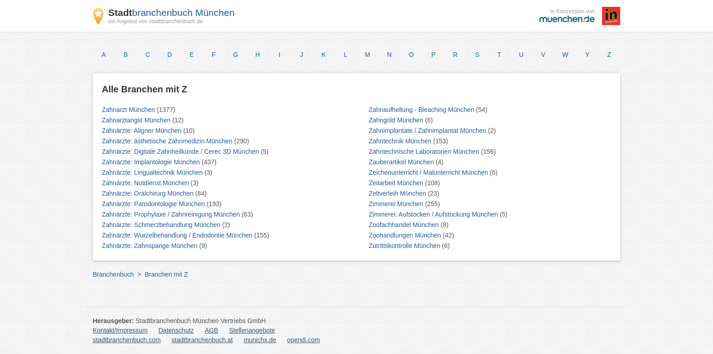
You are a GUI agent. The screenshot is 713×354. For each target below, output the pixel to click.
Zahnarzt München (129, 109)
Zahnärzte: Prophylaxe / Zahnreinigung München (171, 214)
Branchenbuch (113, 274)
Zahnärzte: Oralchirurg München (148, 193)
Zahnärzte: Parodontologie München (154, 203)
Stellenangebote (252, 330)
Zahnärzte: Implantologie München (151, 162)
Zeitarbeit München (397, 183)
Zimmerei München (397, 203)
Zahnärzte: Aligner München (142, 130)
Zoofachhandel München (405, 224)
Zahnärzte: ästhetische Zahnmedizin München (168, 141)
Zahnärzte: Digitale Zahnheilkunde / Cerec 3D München (181, 151)
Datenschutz (176, 330)
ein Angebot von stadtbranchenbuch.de (155, 21)
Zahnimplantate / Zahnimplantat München (428, 130)
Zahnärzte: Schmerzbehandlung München (162, 224)
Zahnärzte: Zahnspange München (150, 245)
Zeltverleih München (398, 193)
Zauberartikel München (402, 162)
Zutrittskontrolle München (405, 245)
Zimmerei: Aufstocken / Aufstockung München (434, 214)
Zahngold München (397, 120)
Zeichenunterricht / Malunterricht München (429, 172)
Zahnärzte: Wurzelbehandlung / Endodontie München (178, 235)
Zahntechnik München (401, 141)
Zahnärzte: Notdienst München (146, 183)
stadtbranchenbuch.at (202, 340)
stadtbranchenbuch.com (127, 340)
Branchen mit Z (166, 274)
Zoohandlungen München (406, 235)
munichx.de (260, 340)
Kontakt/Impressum (120, 330)
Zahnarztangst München (137, 120)
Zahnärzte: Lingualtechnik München (153, 172)
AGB (211, 330)
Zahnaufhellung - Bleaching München (422, 109)
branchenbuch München (171, 12)
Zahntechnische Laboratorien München (425, 151)
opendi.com (303, 340)
